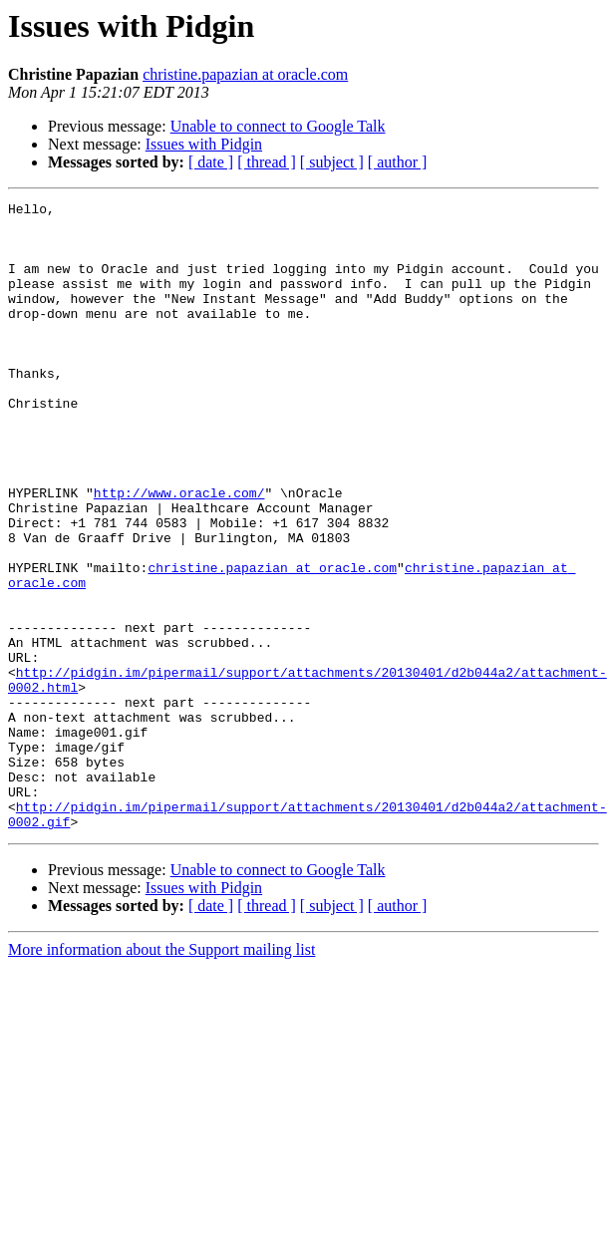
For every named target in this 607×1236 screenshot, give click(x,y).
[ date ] (210, 162)
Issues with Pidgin (204, 144)
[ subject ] (332, 162)
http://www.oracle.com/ (179, 552)
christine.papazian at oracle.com (245, 74)
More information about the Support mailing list (161, 1075)
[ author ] (398, 162)
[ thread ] (266, 162)
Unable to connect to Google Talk (278, 126)
